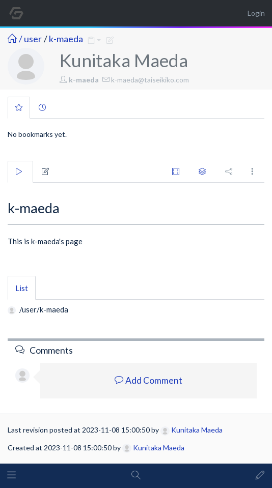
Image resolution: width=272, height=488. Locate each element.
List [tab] (21, 288)
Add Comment (148, 380)
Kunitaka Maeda (191, 429)
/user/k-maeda (43, 309)
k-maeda (66, 38)
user (33, 38)
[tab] (19, 108)
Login (256, 13)
